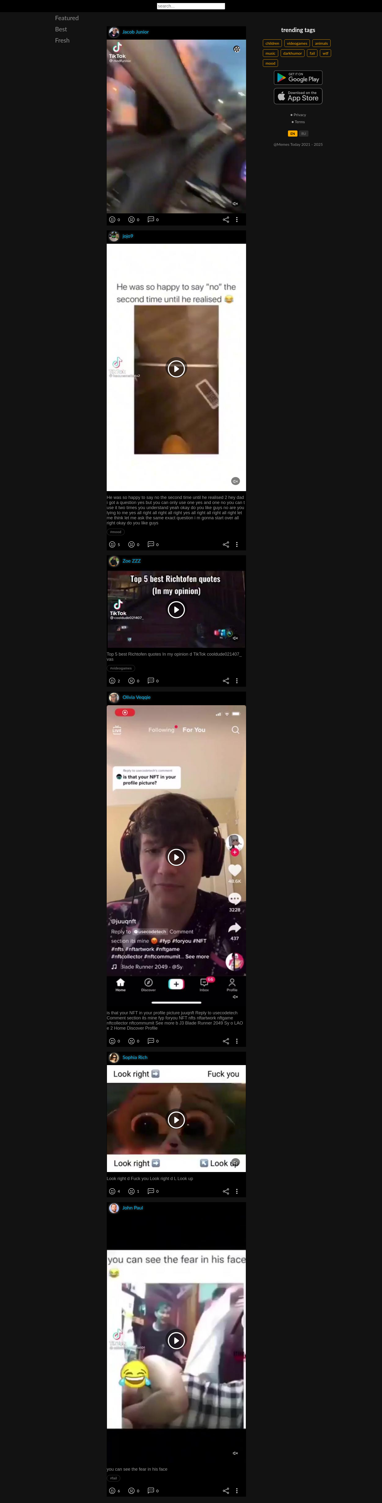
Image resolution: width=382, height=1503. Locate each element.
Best (61, 29)
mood (270, 63)
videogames (297, 43)
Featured (67, 17)
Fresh (62, 40)
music (271, 53)
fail (312, 53)
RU (303, 133)
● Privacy (298, 114)
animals (321, 43)
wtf (325, 53)
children (272, 43)
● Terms (298, 121)
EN (292, 133)
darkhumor (292, 53)
